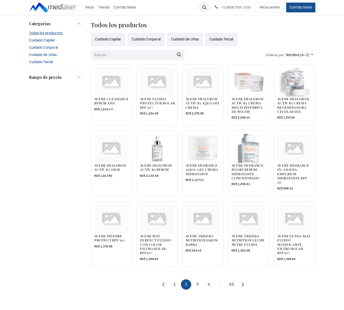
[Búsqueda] (178, 55)
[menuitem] (89, 7)
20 (231, 284)
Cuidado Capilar (42, 40)
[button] (204, 7)
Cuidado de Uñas (43, 54)
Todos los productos (46, 33)
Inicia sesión (270, 7)
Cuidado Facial (41, 62)
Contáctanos (301, 7)
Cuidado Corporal (43, 47)
